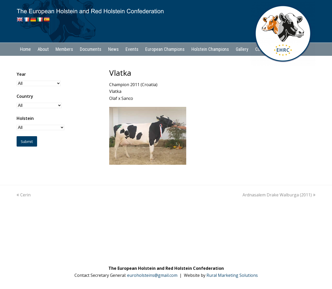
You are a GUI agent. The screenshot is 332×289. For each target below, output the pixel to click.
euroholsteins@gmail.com (152, 275)
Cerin (24, 195)
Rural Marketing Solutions (232, 275)
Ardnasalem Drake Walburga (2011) (279, 195)
